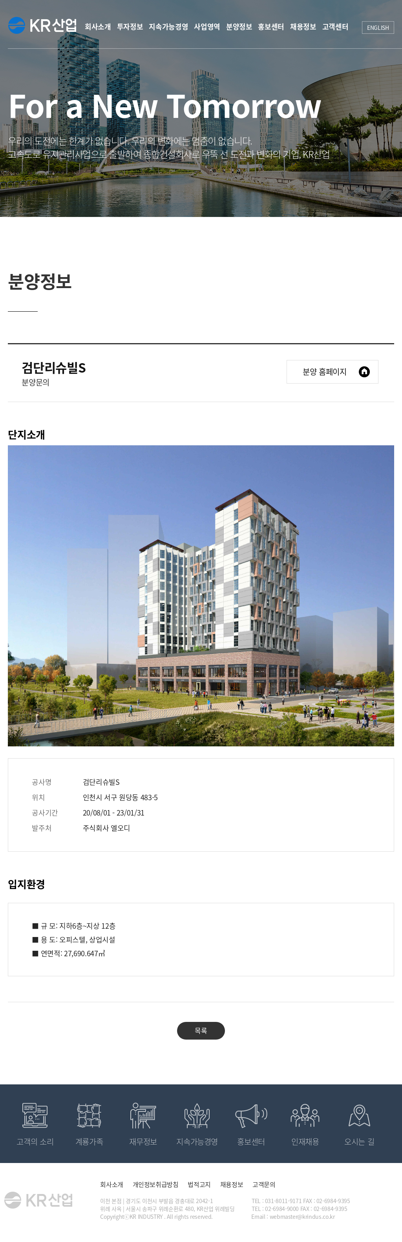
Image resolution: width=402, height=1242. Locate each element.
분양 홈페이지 (325, 371)
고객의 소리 (34, 1141)
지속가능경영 (168, 26)
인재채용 (305, 1141)
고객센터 (335, 26)
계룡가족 (89, 1141)
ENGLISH (378, 27)
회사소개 (98, 26)
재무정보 (143, 1141)
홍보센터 (271, 26)
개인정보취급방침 (156, 1184)
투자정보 (130, 26)
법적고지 (199, 1184)
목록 (201, 1030)
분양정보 (239, 26)
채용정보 (303, 26)
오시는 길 (359, 1141)
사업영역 (207, 26)
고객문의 (264, 1184)
